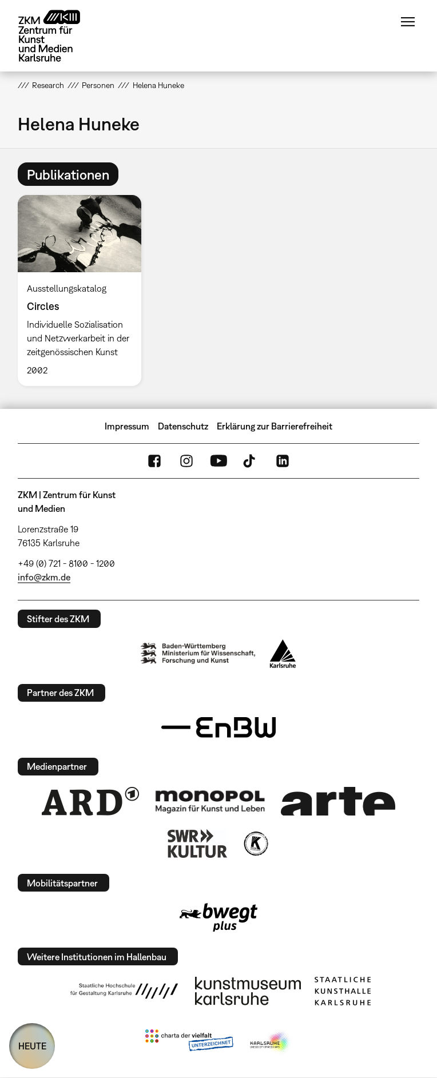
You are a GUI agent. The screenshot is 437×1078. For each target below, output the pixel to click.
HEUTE (32, 1046)
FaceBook (154, 461)
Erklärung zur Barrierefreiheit (274, 426)
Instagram (186, 461)
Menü (407, 21)
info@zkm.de (44, 577)
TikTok (250, 461)
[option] (84, 290)
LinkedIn (282, 461)
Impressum (127, 426)
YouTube (218, 461)
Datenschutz (183, 426)
